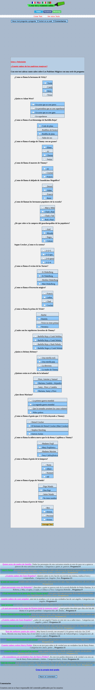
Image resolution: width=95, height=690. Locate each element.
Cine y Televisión (18, 62)
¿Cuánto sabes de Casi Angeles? (17, 620)
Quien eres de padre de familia (17, 564)
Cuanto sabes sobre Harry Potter (16, 645)
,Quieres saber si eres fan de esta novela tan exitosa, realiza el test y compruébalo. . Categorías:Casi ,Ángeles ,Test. (47, 577)
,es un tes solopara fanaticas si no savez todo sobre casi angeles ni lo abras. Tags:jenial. (47, 605)
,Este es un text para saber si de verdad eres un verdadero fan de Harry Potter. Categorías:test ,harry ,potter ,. (47, 646)
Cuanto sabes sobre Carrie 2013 (16, 614)
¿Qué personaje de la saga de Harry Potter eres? (25, 593)
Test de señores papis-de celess (20, 632)
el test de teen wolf (9, 582)
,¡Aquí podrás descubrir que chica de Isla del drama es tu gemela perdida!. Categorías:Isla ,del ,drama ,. (47, 609)
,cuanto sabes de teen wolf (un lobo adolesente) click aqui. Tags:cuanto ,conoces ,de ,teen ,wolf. (48, 583)
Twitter (38, 12)
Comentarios (60, 21)
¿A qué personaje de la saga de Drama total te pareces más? (29, 608)
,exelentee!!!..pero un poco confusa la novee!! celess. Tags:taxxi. (47, 641)
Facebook (47, 12)
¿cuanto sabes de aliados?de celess (21, 651)
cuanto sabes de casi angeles (15, 599)
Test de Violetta (8, 663)
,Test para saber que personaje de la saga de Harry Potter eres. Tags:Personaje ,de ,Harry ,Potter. (47, 594)
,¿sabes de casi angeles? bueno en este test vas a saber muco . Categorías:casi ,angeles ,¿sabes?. (47, 621)
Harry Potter (7, 570)
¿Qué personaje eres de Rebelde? (17, 587)
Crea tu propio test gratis (47, 670)
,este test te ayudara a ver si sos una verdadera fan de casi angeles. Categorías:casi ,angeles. (47, 600)
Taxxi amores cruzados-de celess (21, 640)
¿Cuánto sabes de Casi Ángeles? (20, 576)
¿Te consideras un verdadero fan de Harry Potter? (25, 657)
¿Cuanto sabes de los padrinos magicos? (29, 66)
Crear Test (38, 16)
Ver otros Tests (54, 16)
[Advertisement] (47, 40)
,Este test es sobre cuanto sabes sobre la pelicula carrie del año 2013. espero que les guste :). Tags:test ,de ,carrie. (48, 615)
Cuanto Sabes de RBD (12, 626)
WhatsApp (56, 12)
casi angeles (7, 605)
